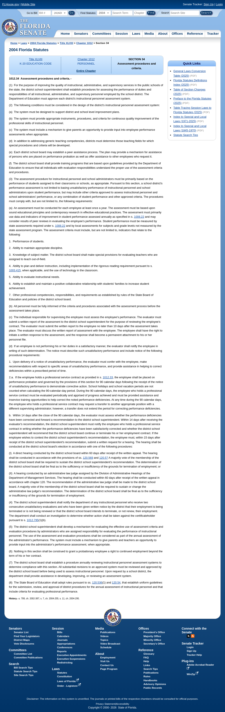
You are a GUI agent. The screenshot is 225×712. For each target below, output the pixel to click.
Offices (177, 33)
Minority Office (152, 640)
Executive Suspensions (71, 659)
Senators (81, 33)
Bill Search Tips (23, 667)
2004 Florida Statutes (43, 43)
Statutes (62, 672)
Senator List (21, 632)
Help (146, 661)
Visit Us (104, 661)
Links (146, 665)
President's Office (154, 632)
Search (165, 12)
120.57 (103, 457)
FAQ (146, 657)
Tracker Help (194, 655)
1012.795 (32, 520)
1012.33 (108, 377)
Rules (146, 676)
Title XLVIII (66, 43)
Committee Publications (28, 657)
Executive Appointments (72, 655)
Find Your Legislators (27, 636)
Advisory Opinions (154, 684)
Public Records (152, 688)
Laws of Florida (68, 681)
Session (121, 33)
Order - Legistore (69, 686)
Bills (59, 632)
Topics (104, 640)
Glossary (148, 653)
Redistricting (65, 662)
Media (149, 33)
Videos (104, 636)
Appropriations (66, 643)
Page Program (108, 669)
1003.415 (15, 270)
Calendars (63, 636)
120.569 (88, 457)
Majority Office (152, 636)
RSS (192, 636)
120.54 (116, 582)
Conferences (65, 647)
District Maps (22, 640)
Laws (136, 33)
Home (65, 33)
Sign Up (208, 4)
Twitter (188, 636)
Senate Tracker (193, 643)
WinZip (193, 674)
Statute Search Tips (185, 135)
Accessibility (122, 704)
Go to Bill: (32, 13)
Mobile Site (28, 4)
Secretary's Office (154, 643)
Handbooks (150, 680)
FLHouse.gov (10, 4)
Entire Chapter (86, 70)
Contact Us (107, 665)
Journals (62, 640)
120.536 (97, 582)
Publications (107, 632)
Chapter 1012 (84, 43)
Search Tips (150, 669)
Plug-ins (188, 661)
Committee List (23, 653)
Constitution (64, 676)
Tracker (213, 33)
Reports (62, 651)
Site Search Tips (23, 675)
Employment (107, 657)
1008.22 (139, 216)
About (162, 33)
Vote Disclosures (24, 643)
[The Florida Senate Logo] (26, 27)
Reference (195, 33)
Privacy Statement (105, 704)
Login (219, 4)
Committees (101, 33)
